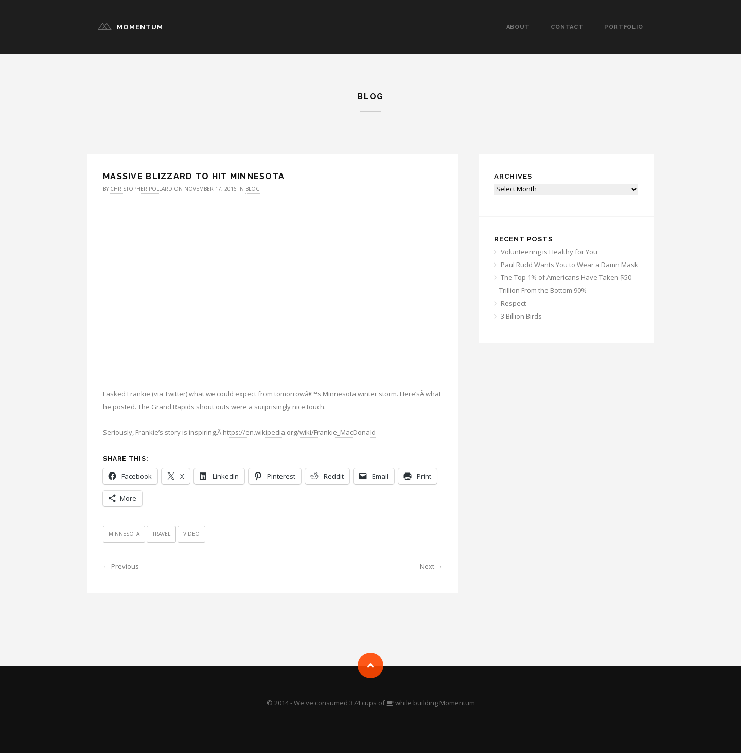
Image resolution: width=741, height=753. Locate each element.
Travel (161, 533)
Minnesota (124, 533)
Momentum (140, 27)
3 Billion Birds (521, 316)
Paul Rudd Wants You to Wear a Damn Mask (569, 264)
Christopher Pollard (141, 188)
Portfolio (623, 27)
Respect (513, 303)
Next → (431, 566)
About (518, 27)
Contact (567, 27)
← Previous (121, 566)
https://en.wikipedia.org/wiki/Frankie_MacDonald (299, 432)
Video (191, 533)
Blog (252, 188)
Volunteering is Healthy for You (549, 251)
